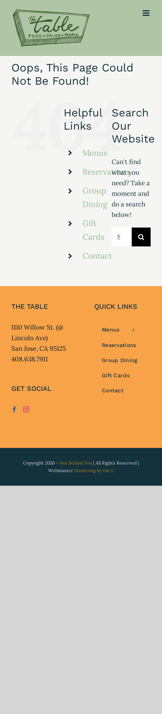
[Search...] (122, 237)
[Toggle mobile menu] (147, 13)
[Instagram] (26, 409)
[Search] (141, 237)
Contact (97, 256)
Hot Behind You (75, 463)
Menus (95, 153)
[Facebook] (14, 409)
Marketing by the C (94, 470)
